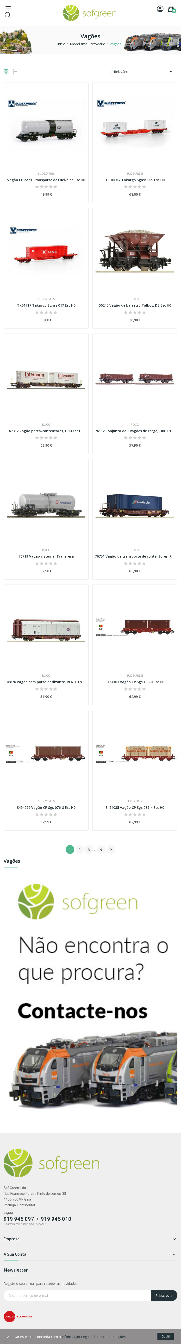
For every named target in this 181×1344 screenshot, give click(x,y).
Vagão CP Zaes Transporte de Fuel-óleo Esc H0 (46, 180)
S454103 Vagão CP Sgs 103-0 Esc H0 (135, 682)
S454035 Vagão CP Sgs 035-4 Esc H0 (135, 807)
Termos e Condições (109, 1336)
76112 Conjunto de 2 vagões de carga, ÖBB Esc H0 (135, 431)
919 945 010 (56, 1219)
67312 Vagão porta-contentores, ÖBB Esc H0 (46, 431)
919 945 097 (19, 1219)
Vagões (12, 861)
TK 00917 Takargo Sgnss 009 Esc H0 (135, 180)
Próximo (111, 849)
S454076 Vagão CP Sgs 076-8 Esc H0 (46, 807)
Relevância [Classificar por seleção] (144, 72)
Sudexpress (46, 173)
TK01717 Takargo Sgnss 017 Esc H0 (46, 305)
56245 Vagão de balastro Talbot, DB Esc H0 (135, 305)
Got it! (166, 1336)
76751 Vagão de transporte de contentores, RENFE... (135, 556)
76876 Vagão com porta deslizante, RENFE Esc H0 (46, 682)
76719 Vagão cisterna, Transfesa (46, 556)
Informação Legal (75, 1336)
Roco (135, 299)
